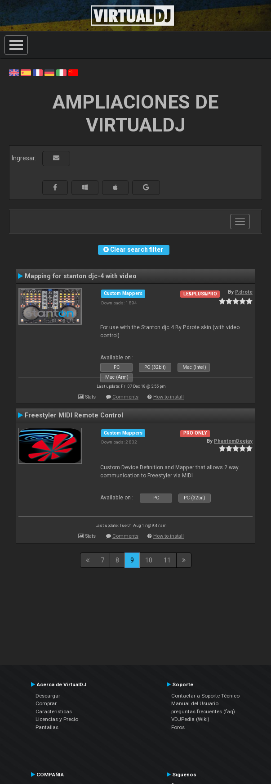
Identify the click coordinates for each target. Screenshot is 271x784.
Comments (125, 397)
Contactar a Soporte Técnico (205, 696)
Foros (178, 727)
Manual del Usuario (194, 703)
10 (148, 560)
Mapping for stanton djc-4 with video (81, 276)
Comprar (46, 703)
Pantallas (47, 727)
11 (167, 560)
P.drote (244, 292)
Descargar (48, 696)
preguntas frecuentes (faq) (203, 711)
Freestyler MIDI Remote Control (74, 415)
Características (54, 711)
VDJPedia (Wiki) (190, 719)
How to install (168, 397)
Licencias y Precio (57, 719)
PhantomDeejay (233, 441)
